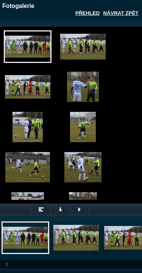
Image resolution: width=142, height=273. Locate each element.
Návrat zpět (121, 13)
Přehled (87, 13)
